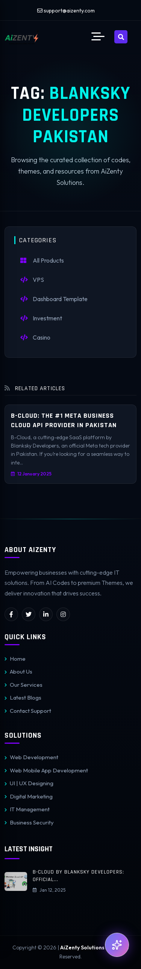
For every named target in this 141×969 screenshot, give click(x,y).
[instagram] (63, 614)
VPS (32, 279)
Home (15, 658)
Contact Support (28, 710)
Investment (41, 318)
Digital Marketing (29, 796)
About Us (18, 671)
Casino (35, 337)
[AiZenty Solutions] (22, 37)
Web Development (31, 757)
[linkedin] (46, 614)
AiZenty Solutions (82, 947)
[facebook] (11, 614)
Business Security (29, 822)
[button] (98, 36)
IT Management (27, 809)
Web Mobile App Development (46, 770)
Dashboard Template (54, 299)
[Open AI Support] (117, 945)
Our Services (23, 684)
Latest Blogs (23, 697)
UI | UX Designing (29, 783)
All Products (42, 260)
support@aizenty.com (66, 10)
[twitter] (28, 614)
